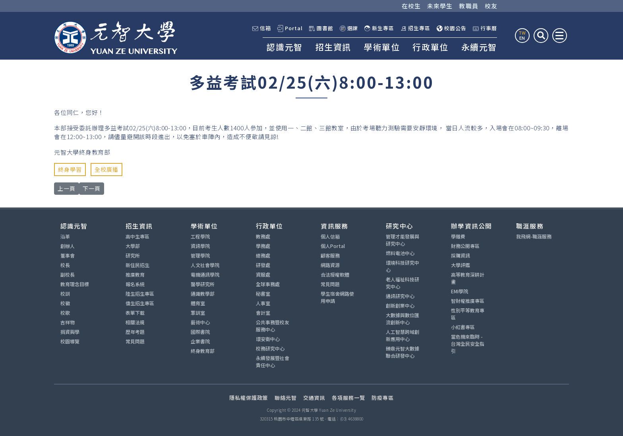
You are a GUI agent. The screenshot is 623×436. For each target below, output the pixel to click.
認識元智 (284, 47)
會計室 (263, 312)
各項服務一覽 (348, 397)
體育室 (198, 303)
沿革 (65, 236)
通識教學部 (203, 293)
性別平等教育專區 (467, 314)
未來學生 (440, 6)
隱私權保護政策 (248, 397)
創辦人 (67, 245)
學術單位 (382, 47)
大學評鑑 (460, 265)
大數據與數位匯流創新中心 (402, 319)
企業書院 (200, 341)
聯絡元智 (286, 397)
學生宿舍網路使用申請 (337, 297)
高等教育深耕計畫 (467, 278)
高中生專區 (137, 236)
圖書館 (321, 28)
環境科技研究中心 (402, 266)
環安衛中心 (268, 338)
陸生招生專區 (140, 293)
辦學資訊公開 (471, 225)
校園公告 (451, 28)
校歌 (65, 312)
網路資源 (330, 265)
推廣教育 (135, 274)
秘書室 (263, 293)
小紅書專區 (463, 327)
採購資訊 (460, 255)
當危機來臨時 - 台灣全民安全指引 (467, 343)
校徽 (65, 303)
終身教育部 (203, 350)
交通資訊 (314, 397)
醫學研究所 (203, 284)
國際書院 (200, 331)
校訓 (65, 293)
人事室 (263, 303)
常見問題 (135, 341)
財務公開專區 (465, 245)
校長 (65, 265)
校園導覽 (69, 341)
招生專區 (415, 28)
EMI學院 (459, 291)
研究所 (133, 255)
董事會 (67, 255)
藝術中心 (200, 322)
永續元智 (479, 47)
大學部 (133, 245)
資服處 (263, 274)
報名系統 (135, 284)
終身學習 (70, 169)
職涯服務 (530, 225)
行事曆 (485, 28)
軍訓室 (198, 312)
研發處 (263, 265)
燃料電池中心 (400, 253)
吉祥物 (67, 322)
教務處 (263, 236)
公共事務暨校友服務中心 (272, 326)
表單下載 (135, 312)
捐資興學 (69, 331)
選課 (349, 28)
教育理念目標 (74, 284)
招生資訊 (333, 47)
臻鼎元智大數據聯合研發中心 (402, 352)
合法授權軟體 (335, 274)
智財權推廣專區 (467, 300)
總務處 (263, 255)
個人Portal (333, 245)
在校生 (411, 6)
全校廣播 (106, 169)
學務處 (263, 245)
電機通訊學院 (205, 274)
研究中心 (399, 225)
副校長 (67, 274)
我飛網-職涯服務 (533, 236)
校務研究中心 (270, 348)
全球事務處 (268, 284)
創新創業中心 (400, 305)
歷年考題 (135, 331)
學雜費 (458, 236)
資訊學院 (200, 245)
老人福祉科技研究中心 (402, 283)
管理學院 (200, 255)
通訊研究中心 (400, 296)
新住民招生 (137, 265)
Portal (290, 28)
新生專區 (379, 28)
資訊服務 (334, 225)
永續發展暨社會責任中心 (272, 361)
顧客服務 (330, 255)
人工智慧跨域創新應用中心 (402, 335)
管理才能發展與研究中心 (402, 240)
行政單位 (430, 47)
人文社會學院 (205, 265)
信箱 (261, 28)
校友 (491, 6)
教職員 (468, 6)
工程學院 (200, 236)
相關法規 (135, 322)
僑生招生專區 (140, 303)
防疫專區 (382, 397)
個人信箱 (330, 236)
